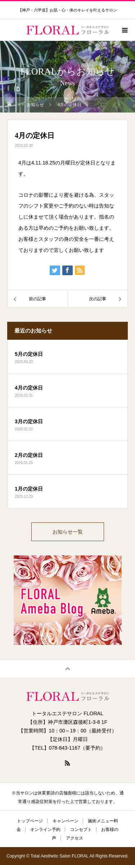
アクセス (74, 838)
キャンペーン (65, 820)
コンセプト (81, 829)
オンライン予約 (45, 829)
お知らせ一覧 (68, 532)
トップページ (30, 820)
